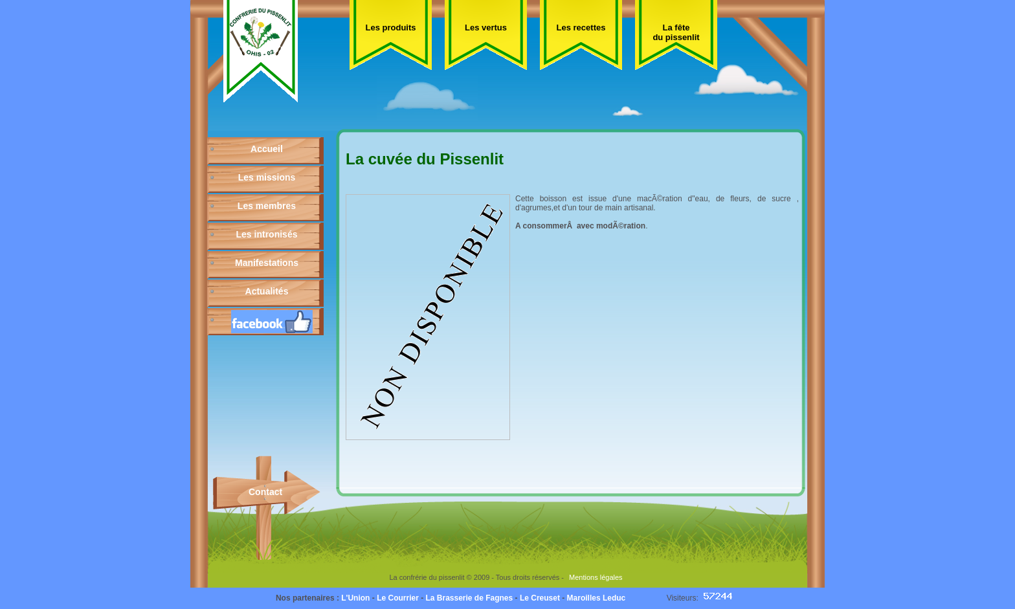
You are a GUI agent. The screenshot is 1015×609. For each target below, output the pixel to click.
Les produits (390, 27)
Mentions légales (596, 577)
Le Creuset (540, 598)
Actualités (267, 291)
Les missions (267, 177)
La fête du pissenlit (675, 32)
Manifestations (266, 263)
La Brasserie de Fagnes (469, 598)
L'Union (355, 598)
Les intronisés (267, 234)
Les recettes (581, 27)
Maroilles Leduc (596, 598)
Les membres (267, 206)
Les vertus (486, 27)
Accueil (267, 149)
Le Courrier (398, 598)
